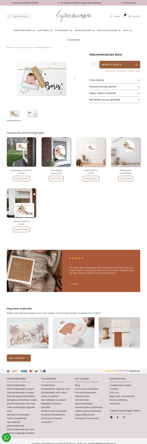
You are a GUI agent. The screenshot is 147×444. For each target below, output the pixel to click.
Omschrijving (96, 71)
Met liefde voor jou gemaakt (104, 91)
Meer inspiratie (19, 349)
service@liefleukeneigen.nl (102, 435)
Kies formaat (56, 170)
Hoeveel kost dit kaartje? (103, 78)
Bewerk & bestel (21, 170)
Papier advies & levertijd (102, 84)
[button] (115, 16)
